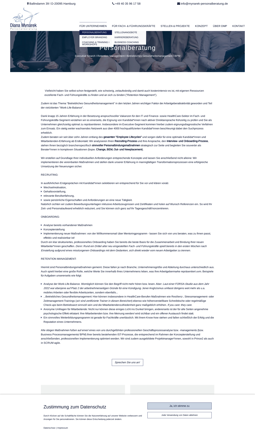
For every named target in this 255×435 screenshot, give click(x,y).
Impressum (62, 428)
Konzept (201, 26)
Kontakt (238, 26)
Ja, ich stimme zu (179, 405)
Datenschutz (49, 428)
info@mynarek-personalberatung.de (204, 3)
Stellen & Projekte (175, 26)
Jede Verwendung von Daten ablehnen (179, 415)
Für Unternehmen (93, 26)
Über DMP (220, 26)
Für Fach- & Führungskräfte (133, 26)
